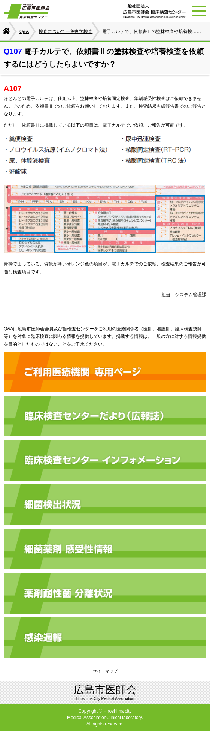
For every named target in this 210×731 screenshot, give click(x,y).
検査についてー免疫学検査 (65, 31)
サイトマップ (105, 671)
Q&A (24, 31)
